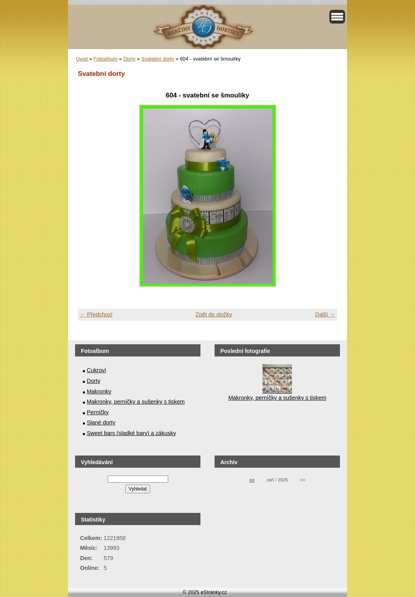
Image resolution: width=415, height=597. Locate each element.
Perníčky (98, 412)
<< (251, 480)
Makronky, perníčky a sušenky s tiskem (136, 402)
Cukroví (97, 370)
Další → (325, 314)
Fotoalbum (106, 59)
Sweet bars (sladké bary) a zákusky (131, 433)
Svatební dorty (157, 59)
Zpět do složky (214, 314)
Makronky (99, 391)
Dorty (129, 59)
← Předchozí (96, 314)
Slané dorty (101, 422)
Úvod (82, 59)
